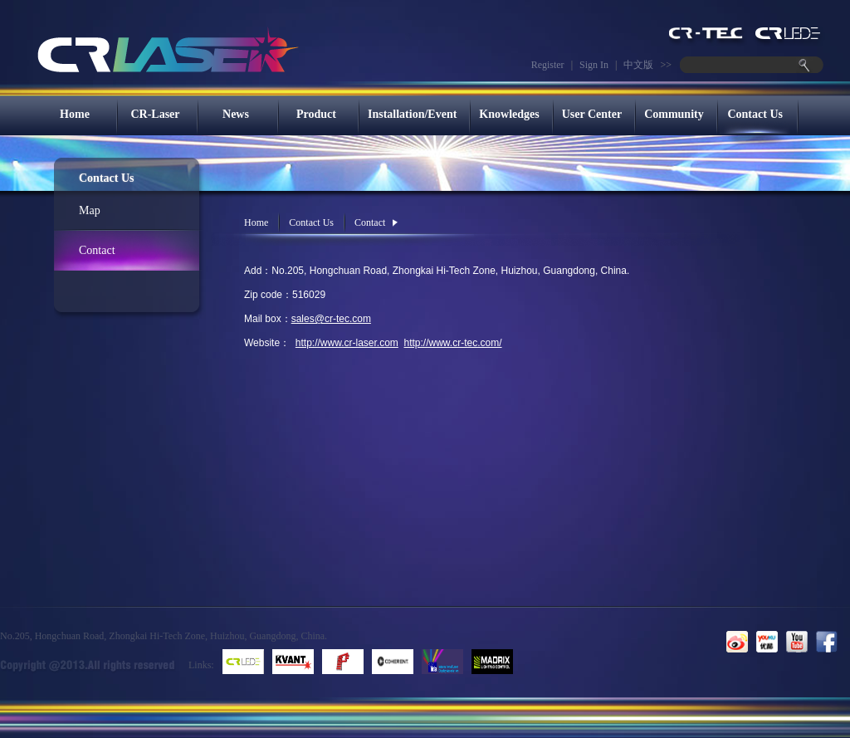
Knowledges (509, 114)
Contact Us (755, 114)
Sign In (593, 65)
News (235, 114)
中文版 (638, 65)
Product (316, 114)
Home (75, 114)
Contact (97, 250)
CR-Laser (154, 114)
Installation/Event (412, 114)
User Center (592, 114)
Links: (201, 665)
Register (547, 65)
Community (674, 114)
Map (89, 210)
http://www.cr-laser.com (347, 343)
